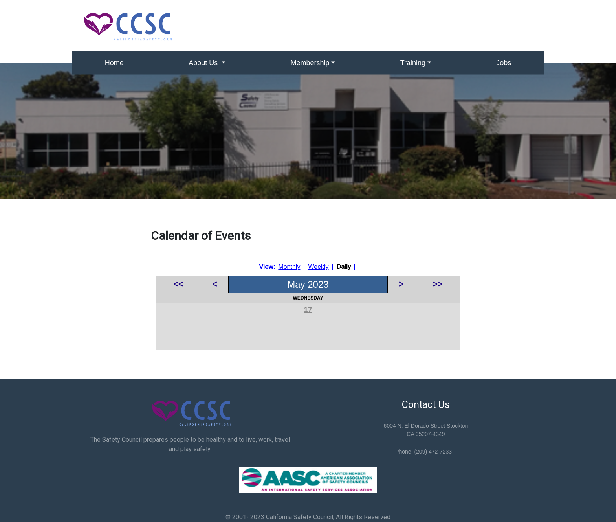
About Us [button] (204, 63)
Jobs (503, 63)
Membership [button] (310, 63)
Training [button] (412, 63)
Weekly (318, 266)
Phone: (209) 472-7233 (423, 451)
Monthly (289, 266)
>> (438, 284)
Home (114, 63)
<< (178, 284)
